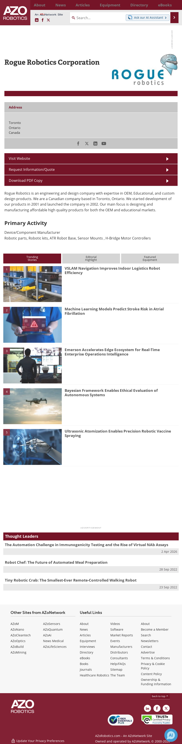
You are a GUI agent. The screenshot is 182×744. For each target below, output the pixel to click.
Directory (86, 652)
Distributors (119, 652)
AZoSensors (51, 624)
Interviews (87, 647)
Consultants (119, 658)
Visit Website (19, 158)
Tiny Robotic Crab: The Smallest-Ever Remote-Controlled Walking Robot (70, 580)
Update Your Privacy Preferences (37, 738)
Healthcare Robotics (94, 675)
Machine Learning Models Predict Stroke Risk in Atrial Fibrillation (114, 311)
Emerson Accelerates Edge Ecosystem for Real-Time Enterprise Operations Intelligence (112, 352)
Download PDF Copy (25, 180)
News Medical (53, 641)
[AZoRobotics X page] (48, 20)
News (84, 629)
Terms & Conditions (155, 658)
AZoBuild (17, 647)
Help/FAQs (118, 664)
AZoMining (18, 652)
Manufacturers (121, 647)
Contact (146, 647)
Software (116, 629)
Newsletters (149, 641)
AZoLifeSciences (55, 647)
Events (115, 641)
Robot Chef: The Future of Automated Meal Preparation (56, 562)
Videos (115, 624)
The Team (117, 675)
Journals (86, 669)
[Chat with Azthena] (171, 735)
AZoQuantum (53, 629)
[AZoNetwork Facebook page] (42, 20)
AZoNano (17, 629)
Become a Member (155, 629)
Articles (85, 635)
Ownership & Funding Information (156, 682)
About (84, 624)
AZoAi (47, 635)
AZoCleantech (21, 635)
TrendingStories (32, 258)
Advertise (148, 652)
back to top (160, 696)
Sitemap (116, 669)
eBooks (85, 658)
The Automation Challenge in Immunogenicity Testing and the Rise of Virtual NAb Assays (86, 544)
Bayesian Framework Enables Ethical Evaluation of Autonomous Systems (111, 392)
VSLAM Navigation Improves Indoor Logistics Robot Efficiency (112, 270)
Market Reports (121, 635)
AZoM (15, 624)
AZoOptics (18, 641)
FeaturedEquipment (150, 258)
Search (146, 635)
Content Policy (151, 674)
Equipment (88, 641)
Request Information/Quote (32, 169)
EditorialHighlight (91, 258)
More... (173, 5)
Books (84, 664)
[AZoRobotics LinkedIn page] (36, 20)
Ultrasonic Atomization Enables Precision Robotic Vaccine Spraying (118, 433)
